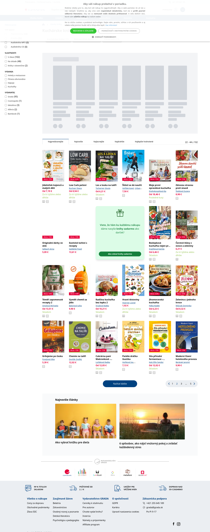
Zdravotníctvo (60, 507)
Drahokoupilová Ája (157, 191)
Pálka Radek (154, 305)
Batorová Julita (75, 305)
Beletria (57, 503)
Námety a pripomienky (94, 520)
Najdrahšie (119, 142)
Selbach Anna (48, 249)
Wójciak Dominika (183, 305)
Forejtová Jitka (48, 359)
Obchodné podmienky (38, 507)
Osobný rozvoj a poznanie (66, 511)
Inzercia (87, 515)
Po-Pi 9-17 (151, 511)
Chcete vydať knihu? (93, 511)
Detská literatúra (61, 515)
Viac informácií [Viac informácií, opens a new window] (111, 25)
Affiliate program (91, 524)
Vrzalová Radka (102, 305)
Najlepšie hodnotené (144, 142)
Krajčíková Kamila (156, 249)
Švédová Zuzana (183, 191)
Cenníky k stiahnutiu (93, 503)
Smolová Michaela (50, 305)
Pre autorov (88, 507)
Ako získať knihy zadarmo (120, 254)
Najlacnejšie (98, 142)
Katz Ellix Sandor (156, 362)
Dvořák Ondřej (75, 359)
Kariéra (115, 507)
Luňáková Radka (103, 362)
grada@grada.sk (153, 507)
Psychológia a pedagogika (66, 520)
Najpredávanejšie (56, 142)
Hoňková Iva (127, 362)
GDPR (115, 503)
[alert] (105, 20)
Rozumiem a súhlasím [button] (83, 31)
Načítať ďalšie (120, 383)
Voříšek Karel (128, 188)
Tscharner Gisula (103, 188)
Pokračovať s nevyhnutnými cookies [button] (119, 31)
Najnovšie (78, 142)
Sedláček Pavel (75, 249)
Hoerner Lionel (128, 302)
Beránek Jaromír (183, 362)
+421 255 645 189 (153, 503)
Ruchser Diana (75, 188)
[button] (105, 37)
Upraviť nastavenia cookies (125, 511)
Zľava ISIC (32, 511)
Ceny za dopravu (35, 503)
